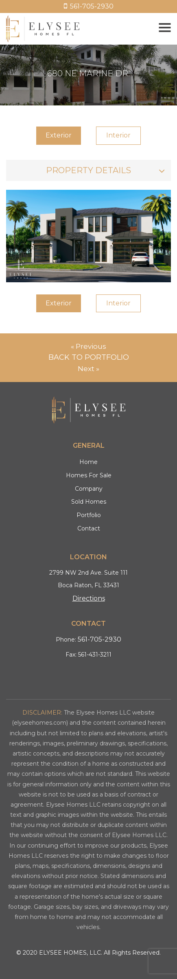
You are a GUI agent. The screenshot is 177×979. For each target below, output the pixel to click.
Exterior (59, 135)
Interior (118, 135)
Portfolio (88, 515)
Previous (91, 346)
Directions (88, 598)
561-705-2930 (89, 6)
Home (88, 462)
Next (86, 369)
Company (89, 488)
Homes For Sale (88, 475)
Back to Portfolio (88, 357)
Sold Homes (88, 501)
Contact (88, 528)
